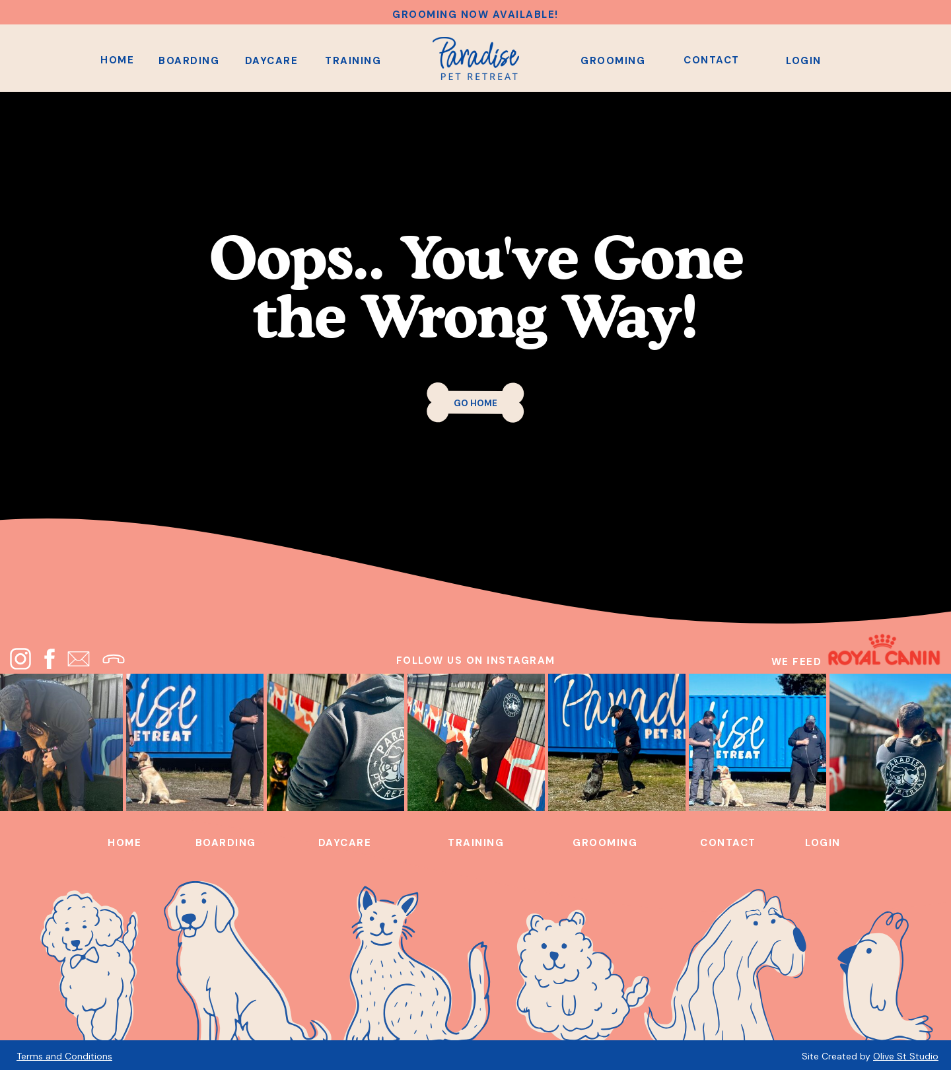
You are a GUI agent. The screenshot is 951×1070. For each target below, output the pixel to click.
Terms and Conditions (64, 1056)
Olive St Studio (905, 1056)
